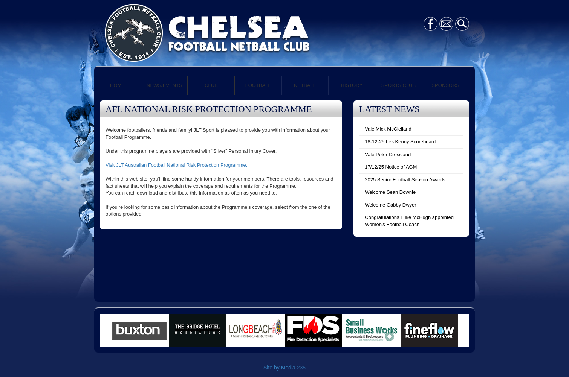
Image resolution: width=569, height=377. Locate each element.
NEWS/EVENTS (164, 85)
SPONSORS (445, 85)
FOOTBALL (258, 85)
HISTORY (352, 85)
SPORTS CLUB (398, 85)
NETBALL (305, 85)
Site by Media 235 (284, 368)
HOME (117, 85)
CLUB (211, 85)
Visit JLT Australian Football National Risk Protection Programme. (176, 165)
